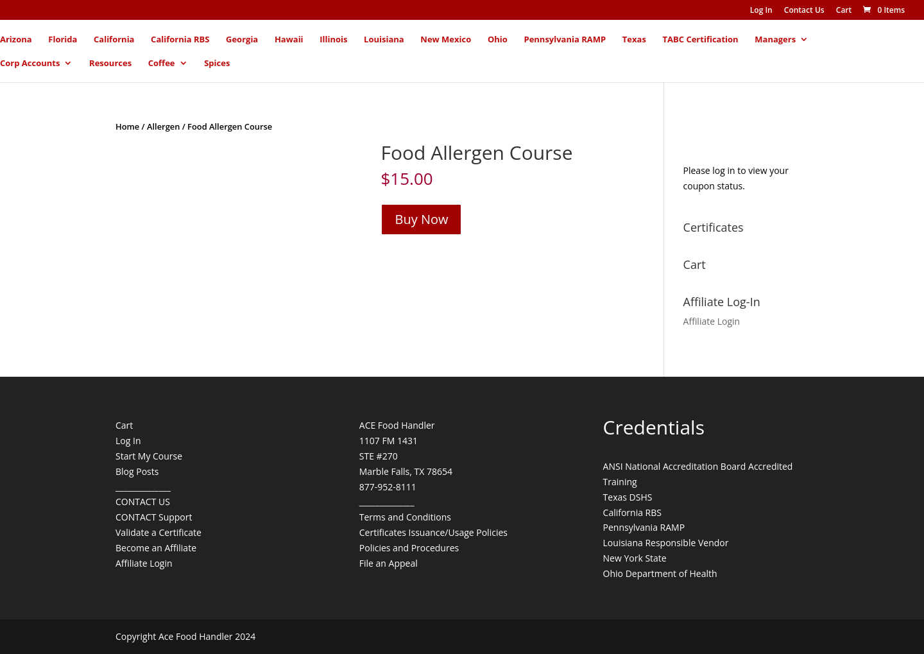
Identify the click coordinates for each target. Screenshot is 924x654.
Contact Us (804, 10)
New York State (635, 558)
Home (127, 126)
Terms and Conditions (405, 517)
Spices (217, 63)
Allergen (163, 126)
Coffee (161, 63)
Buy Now (421, 219)
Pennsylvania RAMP (565, 40)
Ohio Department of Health (660, 573)
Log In (761, 10)
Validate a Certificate (158, 532)
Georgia (242, 40)
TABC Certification (701, 40)
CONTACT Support (154, 517)
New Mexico (445, 40)
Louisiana (384, 40)
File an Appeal (388, 563)
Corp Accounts (30, 63)
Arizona (16, 40)
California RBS (180, 40)
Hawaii (289, 40)
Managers (775, 40)
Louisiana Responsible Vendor (666, 543)
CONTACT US (143, 501)
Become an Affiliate (156, 548)
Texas (634, 40)
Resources (110, 63)
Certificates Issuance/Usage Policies (433, 532)
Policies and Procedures (409, 548)
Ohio (498, 40)
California (114, 40)
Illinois (333, 40)
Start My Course (149, 456)
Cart (844, 10)
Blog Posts (137, 471)
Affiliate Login (711, 321)
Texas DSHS (628, 497)
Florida (62, 40)
